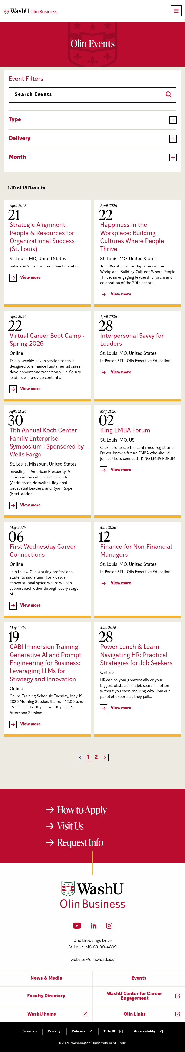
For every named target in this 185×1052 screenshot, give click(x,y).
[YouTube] (77, 927)
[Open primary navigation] (176, 11)
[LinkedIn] (94, 927)
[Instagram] (109, 927)
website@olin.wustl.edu (93, 960)
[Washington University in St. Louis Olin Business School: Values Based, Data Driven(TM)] (92, 907)
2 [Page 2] (96, 757)
